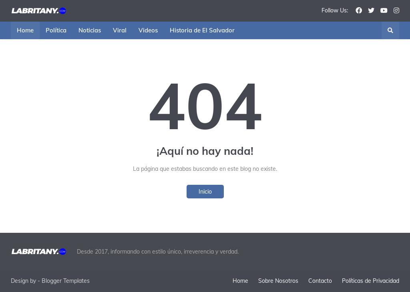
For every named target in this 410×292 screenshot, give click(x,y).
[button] (390, 30)
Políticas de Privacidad (370, 280)
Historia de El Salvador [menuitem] (202, 30)
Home (240, 280)
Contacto (320, 280)
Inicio (205, 191)
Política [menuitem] (56, 30)
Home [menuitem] (25, 30)
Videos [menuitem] (148, 30)
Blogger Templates (66, 280)
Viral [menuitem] (120, 30)
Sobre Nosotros (278, 280)
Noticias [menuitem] (89, 30)
